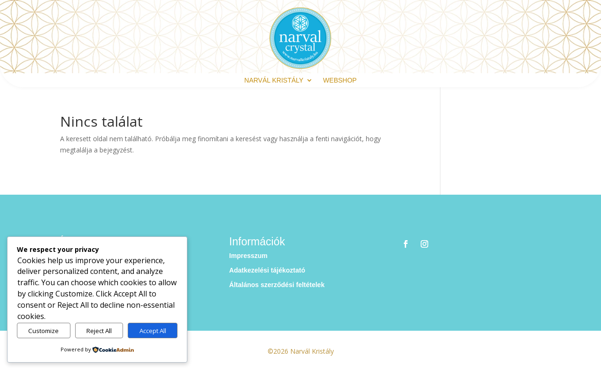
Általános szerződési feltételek (276, 284)
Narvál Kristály (273, 80)
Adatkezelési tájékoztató (267, 270)
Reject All (99, 330)
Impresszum (248, 255)
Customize (43, 330)
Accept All (152, 330)
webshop (340, 80)
